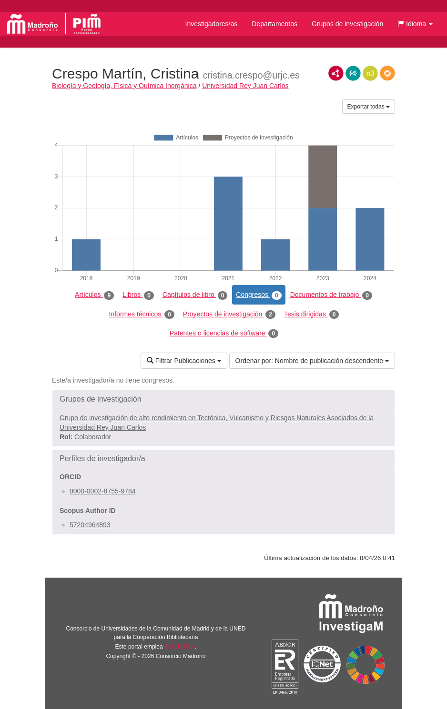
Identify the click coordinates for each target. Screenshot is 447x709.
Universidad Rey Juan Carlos (245, 85)
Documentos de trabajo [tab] (331, 295)
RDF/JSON (387, 73)
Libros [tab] (138, 295)
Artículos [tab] (94, 295)
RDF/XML (336, 73)
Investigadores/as (211, 24)
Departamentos (274, 24)
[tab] (223, 399)
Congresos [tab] (258, 295)
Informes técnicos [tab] (141, 314)
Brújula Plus (179, 646)
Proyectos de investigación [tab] (229, 314)
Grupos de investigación (347, 24)
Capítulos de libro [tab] (195, 295)
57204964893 (90, 525)
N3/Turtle (370, 73)
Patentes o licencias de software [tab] (224, 333)
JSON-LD (353, 73)
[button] (415, 24)
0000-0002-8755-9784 (103, 491)
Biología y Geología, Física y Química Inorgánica (124, 85)
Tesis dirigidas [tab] (311, 314)
